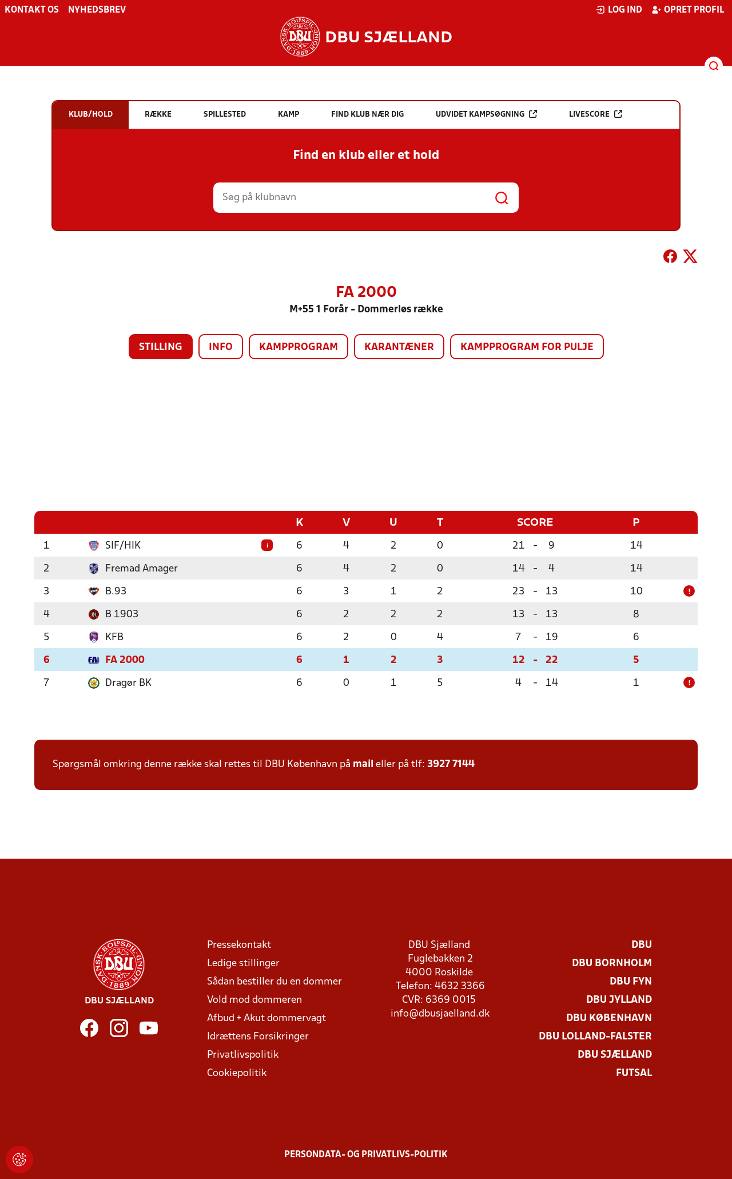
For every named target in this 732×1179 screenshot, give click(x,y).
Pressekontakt (239, 945)
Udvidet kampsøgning (486, 114)
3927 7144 (451, 764)
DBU (641, 945)
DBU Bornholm (612, 963)
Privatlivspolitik (243, 1054)
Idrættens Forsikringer (258, 1036)
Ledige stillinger (243, 963)
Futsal (634, 1073)
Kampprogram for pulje (527, 347)
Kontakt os (32, 10)
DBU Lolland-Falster (595, 1036)
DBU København (609, 1018)
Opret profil (687, 10)
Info (221, 347)
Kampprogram (298, 347)
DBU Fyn (631, 981)
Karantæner (399, 347)
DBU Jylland (619, 1000)
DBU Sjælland (615, 1054)
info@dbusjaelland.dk (440, 1013)
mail (363, 764)
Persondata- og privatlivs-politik (366, 1154)
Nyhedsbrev (97, 10)
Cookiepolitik (236, 1073)
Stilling (160, 347)
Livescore (595, 114)
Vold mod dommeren (254, 1000)
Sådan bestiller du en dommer (274, 981)
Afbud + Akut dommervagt (266, 1018)
